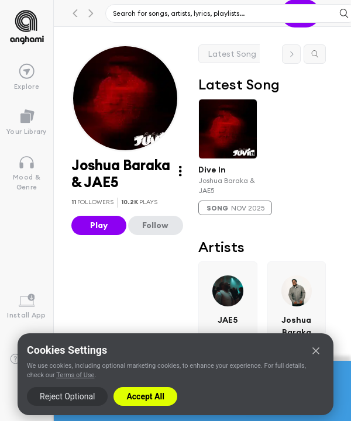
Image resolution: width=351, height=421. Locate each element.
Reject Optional (67, 396)
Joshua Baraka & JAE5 (226, 185)
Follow (155, 225)
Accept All (145, 396)
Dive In (212, 169)
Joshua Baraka (297, 326)
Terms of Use (75, 375)
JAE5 (228, 320)
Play (99, 225)
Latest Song (232, 54)
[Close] (316, 351)
